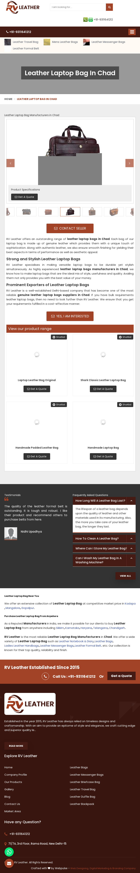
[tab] (104, 501)
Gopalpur (27, 608)
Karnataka (72, 628)
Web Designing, (79, 868)
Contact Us (12, 804)
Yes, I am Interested (70, 316)
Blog (7, 797)
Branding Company (124, 868)
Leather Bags (104, 641)
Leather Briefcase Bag (85, 782)
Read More (16, 746)
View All (125, 576)
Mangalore (13, 608)
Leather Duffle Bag (82, 797)
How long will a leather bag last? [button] (100, 501)
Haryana (86, 628)
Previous (10, 163)
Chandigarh (117, 628)
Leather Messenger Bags (104, 42)
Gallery (9, 789)
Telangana (100, 628)
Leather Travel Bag (21, 42)
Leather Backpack (82, 804)
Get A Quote (36, 389)
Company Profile (15, 775)
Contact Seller (70, 228)
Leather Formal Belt (21, 48)
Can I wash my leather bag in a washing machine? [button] (98, 560)
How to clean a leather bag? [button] (97, 538)
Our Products (13, 782)
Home (8, 99)
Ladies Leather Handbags (21, 646)
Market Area (12, 811)
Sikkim (60, 628)
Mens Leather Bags (61, 42)
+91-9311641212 (98, 19)
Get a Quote (121, 676)
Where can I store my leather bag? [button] (101, 548)
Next (129, 163)
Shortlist (59, 337)
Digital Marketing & (101, 868)
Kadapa (130, 603)
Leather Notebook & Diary (76, 641)
